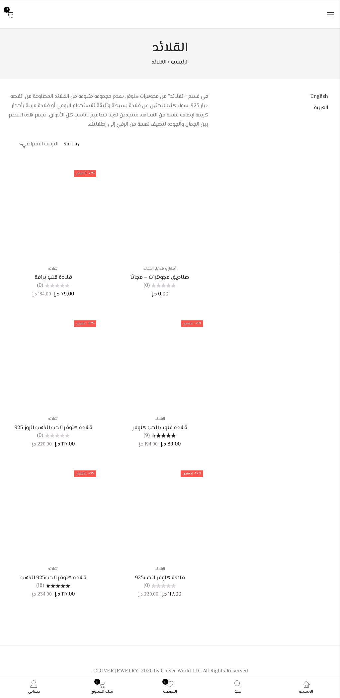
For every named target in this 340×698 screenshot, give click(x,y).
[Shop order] (39, 144)
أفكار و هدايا (166, 269)
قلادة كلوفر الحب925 (160, 578)
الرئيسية (180, 62)
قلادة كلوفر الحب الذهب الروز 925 (53, 428)
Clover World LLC (181, 671)
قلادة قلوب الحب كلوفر (159, 428)
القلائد (148, 269)
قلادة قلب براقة (53, 277)
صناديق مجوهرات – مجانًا (159, 277)
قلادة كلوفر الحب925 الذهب (53, 578)
